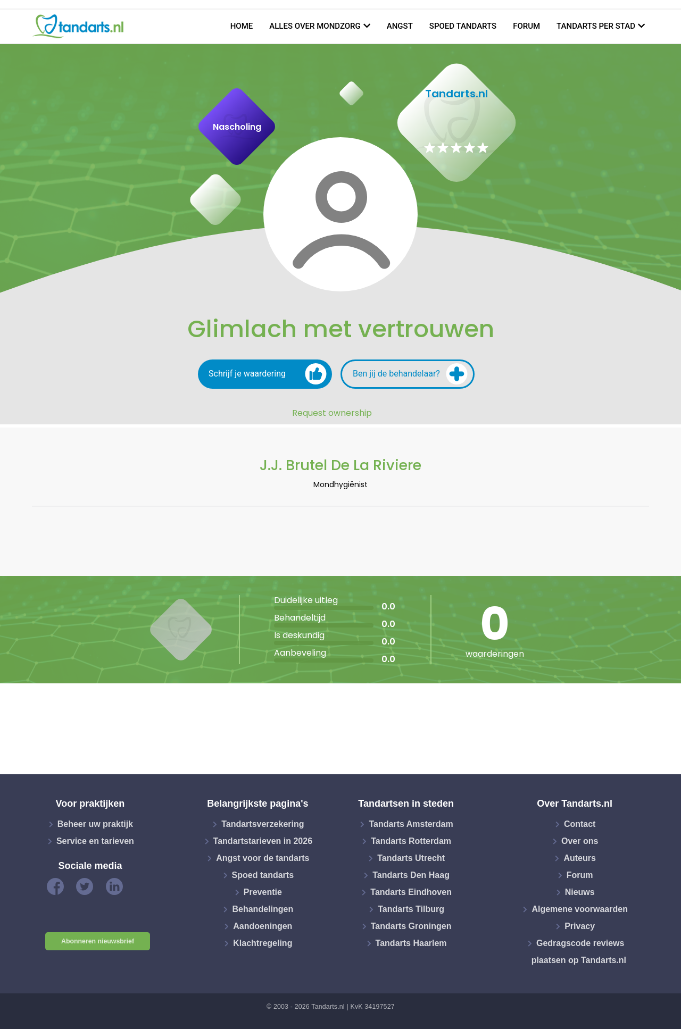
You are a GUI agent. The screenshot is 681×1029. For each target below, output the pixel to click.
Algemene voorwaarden (579, 909)
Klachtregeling (262, 943)
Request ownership (332, 413)
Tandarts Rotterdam (411, 841)
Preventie (263, 892)
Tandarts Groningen (411, 926)
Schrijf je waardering (268, 373)
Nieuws (580, 892)
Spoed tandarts (462, 26)
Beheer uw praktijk (95, 824)
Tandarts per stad (596, 26)
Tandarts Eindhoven (411, 892)
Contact (580, 824)
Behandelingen (262, 909)
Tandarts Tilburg (411, 909)
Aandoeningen (262, 926)
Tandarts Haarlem (411, 943)
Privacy (579, 926)
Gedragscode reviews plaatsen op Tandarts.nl (578, 952)
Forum (526, 26)
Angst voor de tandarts (262, 858)
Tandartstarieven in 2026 (262, 841)
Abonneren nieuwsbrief (97, 941)
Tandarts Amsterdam (411, 824)
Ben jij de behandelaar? (410, 373)
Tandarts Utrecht (411, 858)
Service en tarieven (95, 841)
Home (241, 26)
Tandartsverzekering (262, 824)
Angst (400, 26)
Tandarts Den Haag (411, 875)
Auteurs (579, 858)
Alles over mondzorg (315, 26)
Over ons (579, 841)
